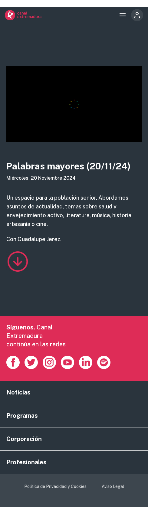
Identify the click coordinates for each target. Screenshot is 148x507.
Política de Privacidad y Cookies (55, 486)
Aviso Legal (113, 486)
